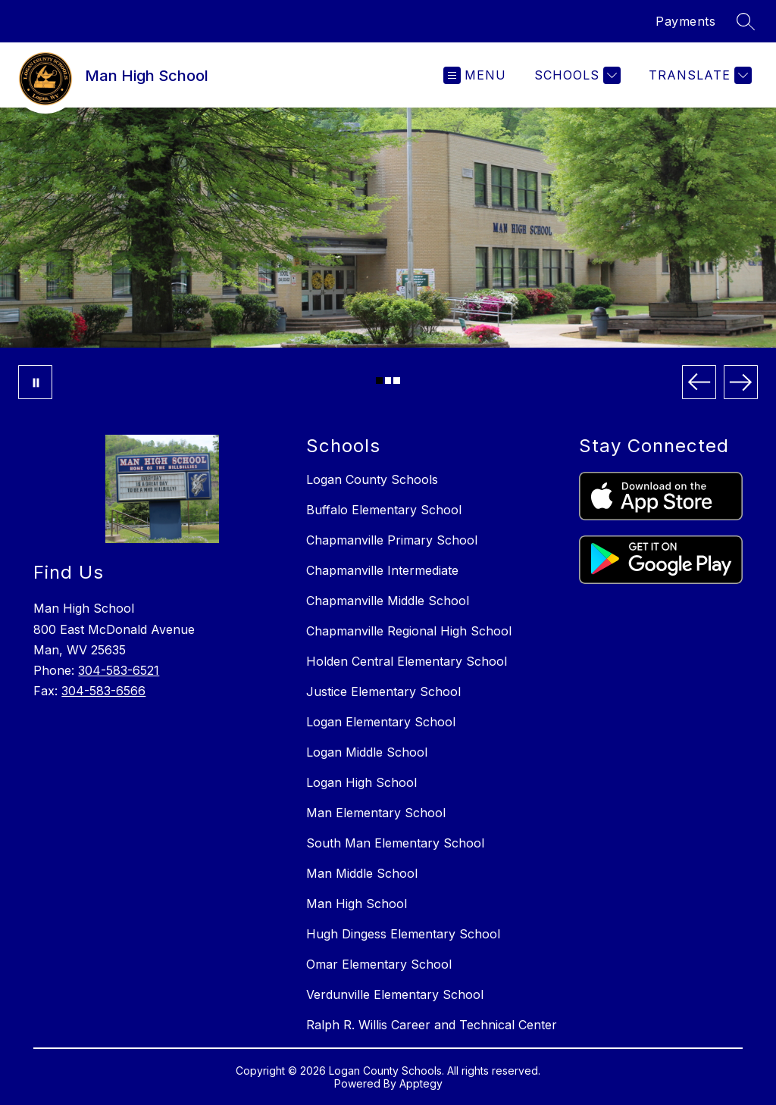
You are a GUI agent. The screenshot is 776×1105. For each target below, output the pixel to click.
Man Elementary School (376, 812)
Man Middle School (362, 873)
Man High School (356, 903)
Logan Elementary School (380, 721)
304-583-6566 (103, 690)
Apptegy (421, 1083)
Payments (685, 21)
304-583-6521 (118, 670)
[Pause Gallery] (35, 382)
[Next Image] (741, 382)
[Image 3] (396, 380)
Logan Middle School (366, 752)
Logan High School (361, 782)
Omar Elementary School (379, 964)
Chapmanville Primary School (391, 540)
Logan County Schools (372, 479)
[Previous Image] (699, 382)
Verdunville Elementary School (394, 994)
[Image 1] (379, 380)
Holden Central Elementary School (406, 661)
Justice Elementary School (383, 691)
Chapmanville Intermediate (382, 570)
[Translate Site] (698, 75)
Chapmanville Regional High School (409, 630)
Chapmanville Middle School (387, 600)
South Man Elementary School (395, 843)
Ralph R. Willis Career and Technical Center (431, 1024)
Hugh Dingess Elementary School (403, 933)
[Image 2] (388, 380)
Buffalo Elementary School (384, 509)
